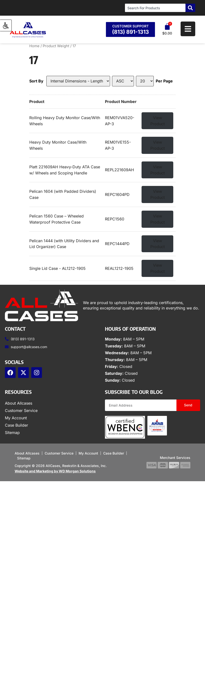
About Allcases (18, 403)
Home (34, 46)
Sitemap (12, 432)
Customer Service (21, 410)
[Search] (190, 8)
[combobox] (155, 8)
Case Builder (16, 425)
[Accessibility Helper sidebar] (6, 25)
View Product (157, 120)
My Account (16, 417)
